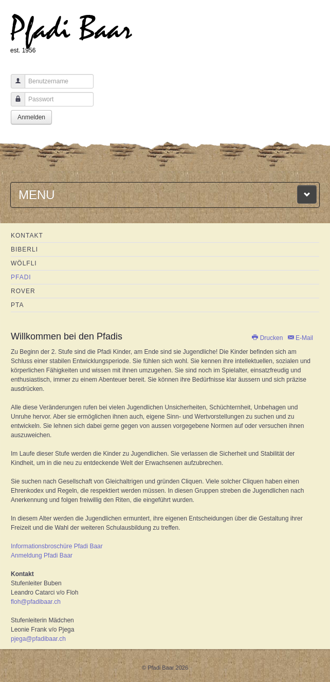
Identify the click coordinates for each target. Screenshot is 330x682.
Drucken (267, 338)
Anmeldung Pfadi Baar (41, 555)
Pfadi (21, 277)
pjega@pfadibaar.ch (38, 638)
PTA (17, 305)
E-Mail (300, 338)
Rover (23, 291)
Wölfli (24, 263)
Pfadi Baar (71, 29)
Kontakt (27, 235)
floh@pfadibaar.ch (36, 601)
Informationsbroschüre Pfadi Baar (57, 546)
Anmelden (31, 117)
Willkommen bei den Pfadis (66, 336)
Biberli (24, 249)
